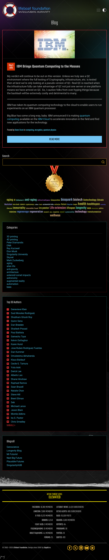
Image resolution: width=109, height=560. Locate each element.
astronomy (12, 278)
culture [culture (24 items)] (36, 204)
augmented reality (16, 281)
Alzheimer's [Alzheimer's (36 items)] (20, 200)
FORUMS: (47, 537)
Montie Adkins (18, 414)
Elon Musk (12, 251)
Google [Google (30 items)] (75, 205)
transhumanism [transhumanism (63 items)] (94, 212)
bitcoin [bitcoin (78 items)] (100, 200)
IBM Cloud (44, 119)
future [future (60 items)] (63, 204)
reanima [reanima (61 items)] (12, 212)
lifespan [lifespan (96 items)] (71, 208)
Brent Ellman (17, 398)
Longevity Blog (14, 450)
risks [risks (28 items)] (51, 212)
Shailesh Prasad (19, 328)
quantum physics (49, 130)
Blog (54, 23)
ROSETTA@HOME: (36, 533)
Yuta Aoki (16, 367)
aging (9, 263)
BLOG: (58, 516)
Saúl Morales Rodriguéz (23, 313)
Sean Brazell (17, 386)
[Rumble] (92, 547)
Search (103, 162)
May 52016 (11, 66)
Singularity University (17, 254)
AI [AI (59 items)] (14, 200)
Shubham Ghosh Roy (21, 317)
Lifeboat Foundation (20, 547)
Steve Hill (15, 394)
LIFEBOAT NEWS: (62, 507)
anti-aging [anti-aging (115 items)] (31, 200)
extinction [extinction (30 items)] (57, 205)
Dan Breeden (17, 325)
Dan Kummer (17, 352)
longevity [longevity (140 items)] (81, 208)
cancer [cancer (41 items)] (22, 204)
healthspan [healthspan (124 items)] (93, 204)
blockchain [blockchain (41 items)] (8, 204)
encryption (39, 130)
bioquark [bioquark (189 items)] (67, 200)
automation (12, 284)
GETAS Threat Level (54, 496)
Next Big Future (14, 458)
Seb (13, 402)
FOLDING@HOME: (37, 529)
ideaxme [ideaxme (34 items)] (9, 209)
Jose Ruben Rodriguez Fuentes (26, 348)
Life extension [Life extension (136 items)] (58, 208)
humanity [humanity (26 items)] (103, 205)
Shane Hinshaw (19, 379)
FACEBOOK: (36, 507)
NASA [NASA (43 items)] (89, 208)
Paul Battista (17, 332)
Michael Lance (18, 406)
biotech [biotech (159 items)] (78, 200)
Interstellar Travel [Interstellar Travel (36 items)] (32, 208)
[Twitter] (75, 547)
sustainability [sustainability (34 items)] (69, 212)
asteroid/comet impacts (19, 275)
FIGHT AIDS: (39, 524)
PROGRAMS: (60, 529)
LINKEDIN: (37, 511)
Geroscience (13, 447)
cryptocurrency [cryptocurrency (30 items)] (30, 205)
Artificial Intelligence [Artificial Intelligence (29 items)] (43, 200)
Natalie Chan (17, 390)
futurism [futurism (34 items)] (70, 205)
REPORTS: (59, 524)
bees (9, 287)
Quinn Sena (17, 321)
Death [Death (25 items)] (40, 204)
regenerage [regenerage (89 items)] (23, 211)
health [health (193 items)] (82, 204)
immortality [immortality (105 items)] (19, 208)
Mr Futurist (12, 454)
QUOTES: (59, 537)
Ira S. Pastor (17, 418)
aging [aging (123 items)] (10, 200)
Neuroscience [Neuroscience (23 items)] (95, 208)
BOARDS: (59, 520)
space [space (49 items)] (62, 212)
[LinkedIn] (81, 547)
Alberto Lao (16, 375)
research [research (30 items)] (46, 212)
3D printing (12, 236)
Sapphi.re (47, 547)
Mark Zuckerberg (15, 260)
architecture (12, 272)
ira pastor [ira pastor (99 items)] (44, 208)
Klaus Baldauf (18, 359)
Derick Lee (16, 371)
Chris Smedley (18, 421)
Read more (54, 139)
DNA (9, 245)
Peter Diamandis (15, 242)
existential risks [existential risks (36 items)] (48, 205)
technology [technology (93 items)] (81, 212)
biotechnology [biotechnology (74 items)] (90, 200)
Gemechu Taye (18, 336)
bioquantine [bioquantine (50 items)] (55, 200)
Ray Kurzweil (13, 248)
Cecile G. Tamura (19, 363)
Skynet (10, 257)
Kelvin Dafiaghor (19, 340)
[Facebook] (69, 547)
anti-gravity (12, 269)
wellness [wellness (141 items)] (55, 215)
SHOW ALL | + (11, 425)
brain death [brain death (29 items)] (16, 205)
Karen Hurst (19, 130)
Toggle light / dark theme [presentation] (104, 10)
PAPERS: (59, 533)
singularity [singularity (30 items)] (56, 212)
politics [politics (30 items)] (101, 208)
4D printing (12, 239)
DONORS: (45, 520)
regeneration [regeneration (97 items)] (36, 211)
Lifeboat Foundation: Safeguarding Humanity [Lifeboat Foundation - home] (47, 10)
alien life (11, 266)
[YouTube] (86, 547)
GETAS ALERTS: (61, 511)
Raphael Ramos (19, 383)
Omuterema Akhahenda (23, 356)
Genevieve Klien (19, 309)
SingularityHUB (14, 465)
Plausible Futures (15, 461)
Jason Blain (17, 410)
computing (30, 130)
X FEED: (38, 516)
